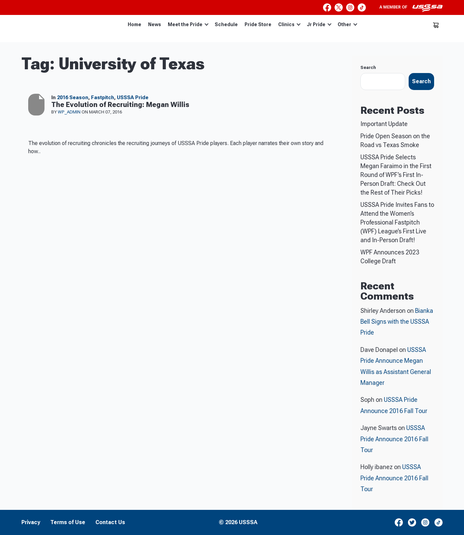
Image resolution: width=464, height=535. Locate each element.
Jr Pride (319, 24)
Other (347, 24)
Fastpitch (102, 97)
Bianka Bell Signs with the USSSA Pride (396, 321)
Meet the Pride (188, 24)
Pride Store (258, 24)
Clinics (289, 24)
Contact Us (110, 522)
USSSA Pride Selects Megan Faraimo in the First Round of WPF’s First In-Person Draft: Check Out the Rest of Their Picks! (395, 175)
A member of (411, 8)
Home (134, 24)
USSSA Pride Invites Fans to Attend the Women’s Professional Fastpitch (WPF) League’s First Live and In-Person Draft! (397, 222)
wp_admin (70, 111)
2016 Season (72, 97)
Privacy (30, 522)
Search (368, 67)
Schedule (226, 24)
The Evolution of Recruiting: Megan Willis (120, 105)
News (154, 24)
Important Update (384, 123)
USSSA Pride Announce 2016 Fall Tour (394, 438)
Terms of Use (67, 522)
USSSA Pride (132, 97)
